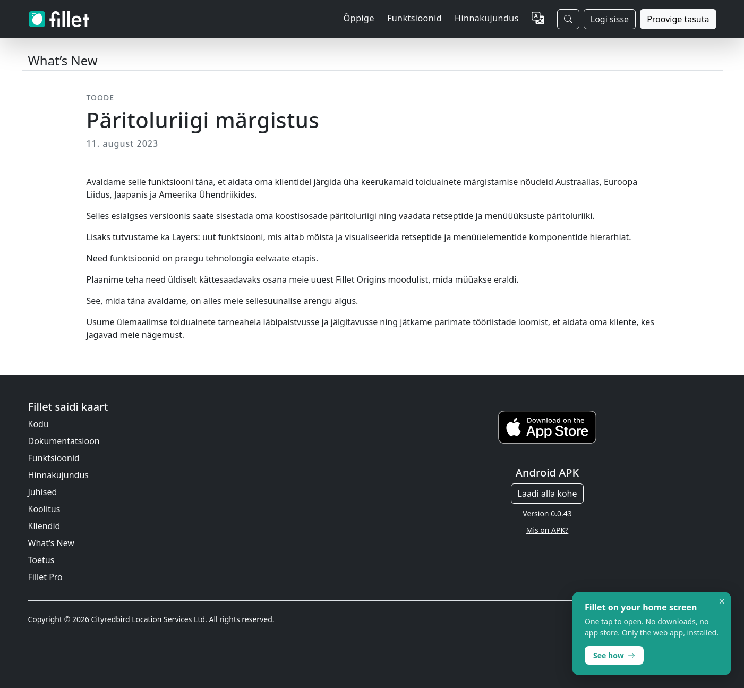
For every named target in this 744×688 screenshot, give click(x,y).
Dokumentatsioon (64, 441)
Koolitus (44, 509)
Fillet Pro (45, 577)
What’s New (51, 543)
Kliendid (44, 526)
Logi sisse (610, 19)
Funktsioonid (54, 458)
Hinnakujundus (487, 18)
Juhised (42, 492)
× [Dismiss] (722, 601)
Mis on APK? (547, 530)
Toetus (41, 560)
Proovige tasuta (678, 19)
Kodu (38, 424)
